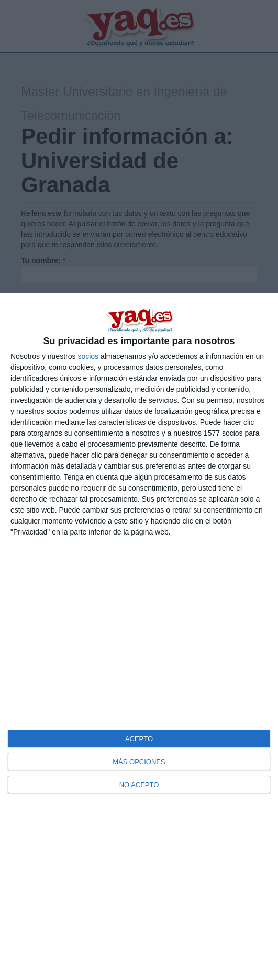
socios (87, 356)
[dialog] (139, 635)
